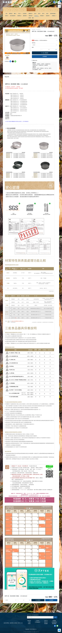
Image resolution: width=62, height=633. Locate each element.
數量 (33, 47)
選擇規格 (33, 42)
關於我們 (29, 620)
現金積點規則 (54, 622)
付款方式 (46, 620)
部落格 (29, 623)
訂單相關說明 (37, 622)
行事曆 (29, 622)
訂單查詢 (37, 620)
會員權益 (54, 620)
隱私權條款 (54, 623)
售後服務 (46, 623)
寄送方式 (46, 622)
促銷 (33, 40)
